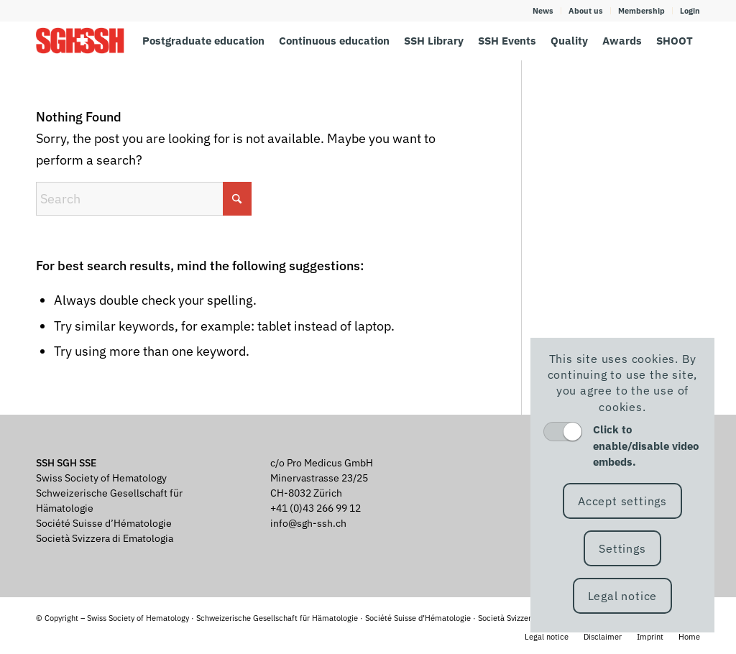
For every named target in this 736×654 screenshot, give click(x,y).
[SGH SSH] (80, 40)
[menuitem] (543, 10)
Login (690, 11)
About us (586, 11)
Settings (622, 548)
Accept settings (622, 501)
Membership (641, 11)
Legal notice (623, 596)
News (543, 11)
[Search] (144, 199)
